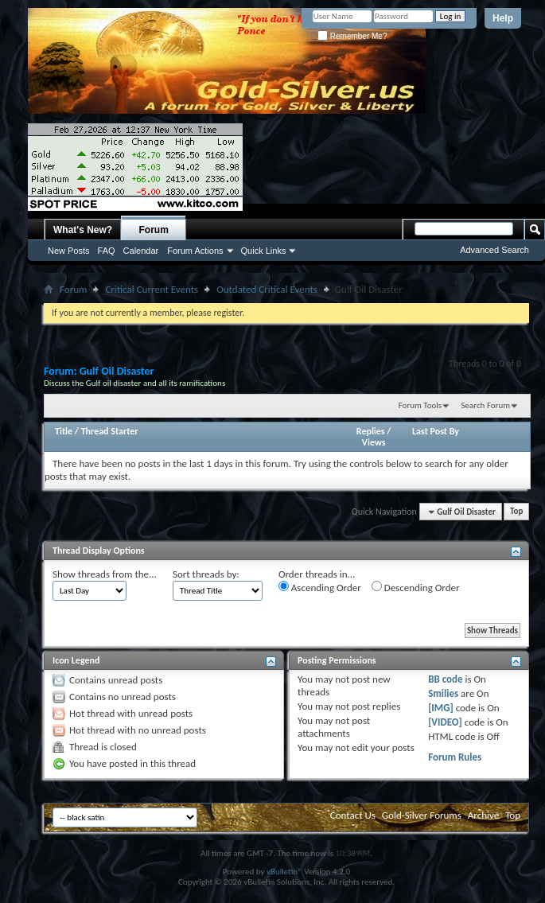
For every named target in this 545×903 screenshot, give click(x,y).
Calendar (141, 250)
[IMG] (441, 708)
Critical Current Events (151, 289)
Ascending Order (319, 587)
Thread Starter (109, 431)
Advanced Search (494, 250)
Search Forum (486, 405)
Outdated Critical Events (266, 289)
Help (502, 18)
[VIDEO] (445, 722)
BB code (445, 679)
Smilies (443, 693)
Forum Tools (420, 405)
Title (63, 431)
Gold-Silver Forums (421, 815)
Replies (370, 431)
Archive (483, 815)
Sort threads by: (206, 574)
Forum (154, 229)
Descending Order (416, 587)
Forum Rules (454, 757)
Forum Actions (195, 250)
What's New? (82, 229)
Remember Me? (352, 36)
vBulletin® (284, 871)
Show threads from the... (105, 574)
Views (374, 442)
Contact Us (353, 815)
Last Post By (435, 431)
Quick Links (263, 250)
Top (516, 512)
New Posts (69, 250)
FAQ (106, 250)
